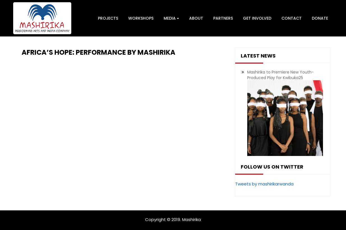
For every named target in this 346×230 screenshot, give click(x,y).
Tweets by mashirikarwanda (264, 184)
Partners (223, 18)
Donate (320, 18)
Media (171, 18)
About (196, 18)
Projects (108, 18)
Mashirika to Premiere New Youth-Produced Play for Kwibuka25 (280, 75)
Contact (291, 18)
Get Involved (257, 18)
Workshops (140, 18)
